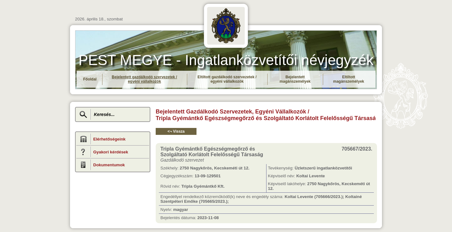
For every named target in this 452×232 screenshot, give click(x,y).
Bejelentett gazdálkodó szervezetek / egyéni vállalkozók (144, 79)
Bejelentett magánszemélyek (295, 79)
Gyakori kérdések (110, 152)
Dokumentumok (109, 165)
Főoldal (90, 79)
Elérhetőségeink (109, 139)
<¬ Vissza (176, 131)
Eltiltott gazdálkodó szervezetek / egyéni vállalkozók (226, 79)
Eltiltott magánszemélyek (348, 79)
